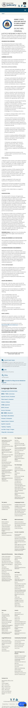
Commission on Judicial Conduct (19, 625)
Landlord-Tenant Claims (19, 586)
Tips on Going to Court (19, 606)
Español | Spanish (5, 424)
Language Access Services (20, 506)
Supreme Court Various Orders (6, 644)
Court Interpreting (5, 614)
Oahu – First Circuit (5, 684)
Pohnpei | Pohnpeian (6, 418)
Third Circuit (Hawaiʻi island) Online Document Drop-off (20, 448)
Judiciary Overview (5, 573)
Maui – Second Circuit (6, 686)
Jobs (4, 370)
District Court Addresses (6, 691)
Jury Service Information (6, 504)
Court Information (5, 506)
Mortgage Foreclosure (19, 600)
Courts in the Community (20, 640)
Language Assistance (6, 615)
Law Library (17, 451)
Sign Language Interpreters (20, 510)
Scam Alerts (4, 460)
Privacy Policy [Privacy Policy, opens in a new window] (5, 703)
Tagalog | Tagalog (6, 426)
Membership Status (18, 484)
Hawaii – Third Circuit (6, 688)
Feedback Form (5, 480)
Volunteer (4, 468)
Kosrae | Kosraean (5, 410)
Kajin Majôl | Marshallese (7, 415)
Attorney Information (19, 455)
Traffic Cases (17, 597)
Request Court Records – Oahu (20, 595)
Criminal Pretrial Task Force (20, 661)
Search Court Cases (8, 360)
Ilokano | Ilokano (5, 402)
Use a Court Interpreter (19, 512)
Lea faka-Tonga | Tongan (7, 429)
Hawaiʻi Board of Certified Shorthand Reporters (7, 441)
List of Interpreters (18, 507)
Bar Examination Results (6, 462)
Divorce (16, 582)
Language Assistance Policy (20, 504)
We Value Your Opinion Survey (6, 693)
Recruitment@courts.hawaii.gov (10, 324)
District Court (17, 618)
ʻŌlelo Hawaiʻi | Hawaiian (7, 399)
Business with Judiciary (6, 576)
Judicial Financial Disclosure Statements (7, 478)
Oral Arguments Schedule (7, 465)
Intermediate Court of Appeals (19, 615)
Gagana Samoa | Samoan (7, 421)
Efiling (5, 375)
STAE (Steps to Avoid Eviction (20, 672)
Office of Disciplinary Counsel (19, 491)
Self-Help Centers (18, 574)
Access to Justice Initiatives (20, 537)
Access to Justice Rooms (19, 540)
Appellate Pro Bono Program (20, 538)
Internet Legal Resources (20, 453)
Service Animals (18, 526)
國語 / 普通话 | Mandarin (7, 413)
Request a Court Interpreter (20, 509)
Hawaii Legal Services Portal (20, 544)
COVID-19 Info (4, 442)
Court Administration (6, 574)
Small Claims (17, 603)
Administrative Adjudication (20, 623)
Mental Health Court (19, 671)
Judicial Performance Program (6, 476)
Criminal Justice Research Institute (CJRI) (20, 659)
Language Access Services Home (9, 391)
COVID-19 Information (6, 556)
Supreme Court (18, 612)
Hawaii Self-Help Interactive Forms (20, 542)
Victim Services (18, 588)
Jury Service (4, 571)
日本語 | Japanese (5, 404)
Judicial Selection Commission (18, 631)
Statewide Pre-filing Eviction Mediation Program (13, 381)
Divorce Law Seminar (6, 463)
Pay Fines (3, 447)
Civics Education (18, 641)
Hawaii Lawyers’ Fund (19, 487)
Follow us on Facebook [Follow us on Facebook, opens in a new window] (22, 6)
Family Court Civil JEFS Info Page (20, 471)
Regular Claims (18, 604)
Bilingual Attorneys (18, 456)
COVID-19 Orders (5, 647)
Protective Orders (18, 598)
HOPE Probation (18, 669)
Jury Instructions (18, 482)
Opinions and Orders (6, 528)
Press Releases (5, 466)
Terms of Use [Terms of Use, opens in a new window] (12, 703)
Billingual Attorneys (18, 479)
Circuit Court (17, 616)
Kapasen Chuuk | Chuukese (8, 396)
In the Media (17, 561)
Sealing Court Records (6, 578)
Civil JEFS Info (17, 473)
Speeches (17, 565)
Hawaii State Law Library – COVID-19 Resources (20, 580)
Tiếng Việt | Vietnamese (7, 432)
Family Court (17, 620)
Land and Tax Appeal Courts (20, 621)
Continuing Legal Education (20, 485)
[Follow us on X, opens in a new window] (19, 6)
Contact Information (6, 444)
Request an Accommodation (20, 523)
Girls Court (17, 666)
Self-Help (16, 576)
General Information (19, 468)
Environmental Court (19, 664)
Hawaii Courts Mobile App (7, 570)
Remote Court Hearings (19, 443)
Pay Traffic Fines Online (6, 561)
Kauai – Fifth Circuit (5, 689)
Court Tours (17, 648)
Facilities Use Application (7, 535)
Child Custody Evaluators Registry (6, 473)
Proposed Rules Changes (7, 641)
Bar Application (18, 477)
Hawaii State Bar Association (20, 488)
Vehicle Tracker (5, 630)
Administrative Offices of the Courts (7, 681)
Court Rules (4, 649)
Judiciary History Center (19, 644)
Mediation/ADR (5, 618)
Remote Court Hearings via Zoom (7, 565)
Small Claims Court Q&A (19, 547)
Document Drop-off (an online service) (6, 457)
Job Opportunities (5, 568)
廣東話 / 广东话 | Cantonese (7, 394)
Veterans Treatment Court (20, 674)
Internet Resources (5, 650)
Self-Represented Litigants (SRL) (7, 452)
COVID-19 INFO (18, 467)
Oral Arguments (18, 480)
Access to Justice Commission (18, 535)
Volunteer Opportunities (19, 643)
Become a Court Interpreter (20, 514)
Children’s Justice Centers (7, 620)
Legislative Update (18, 557)
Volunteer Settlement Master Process (6, 628)
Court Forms (4, 458)
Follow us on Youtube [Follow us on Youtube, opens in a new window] (25, 6)
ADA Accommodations (19, 521)
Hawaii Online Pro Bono (19, 546)
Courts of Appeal (5, 683)
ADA (2, 612)
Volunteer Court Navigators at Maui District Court (7, 470)
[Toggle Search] (24, 3)
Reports (16, 559)
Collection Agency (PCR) (19, 585)
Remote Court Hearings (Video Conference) (6, 450)
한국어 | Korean (5, 407)
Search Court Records (19, 450)
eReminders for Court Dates (7, 446)
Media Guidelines (5, 521)
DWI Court (17, 663)
